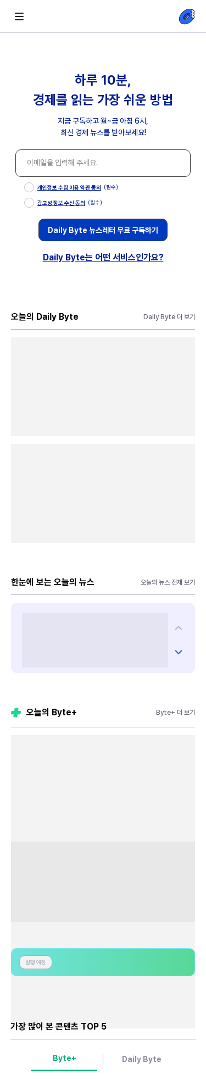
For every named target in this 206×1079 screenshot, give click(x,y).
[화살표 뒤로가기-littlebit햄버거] (19, 16)
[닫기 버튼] (179, 71)
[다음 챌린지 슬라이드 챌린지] (178, 627)
